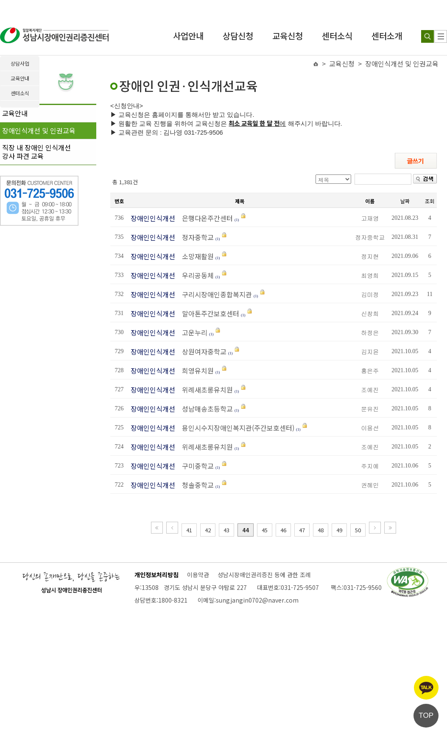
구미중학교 (195, 466)
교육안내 (15, 113)
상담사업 (20, 63)
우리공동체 (195, 275)
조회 (429, 201)
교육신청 (287, 36)
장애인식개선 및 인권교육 (38, 130)
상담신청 (238, 36)
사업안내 (188, 36)
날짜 (405, 201)
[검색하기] (427, 36)
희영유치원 (195, 370)
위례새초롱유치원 (205, 390)
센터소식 (337, 36)
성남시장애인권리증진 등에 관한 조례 (264, 574)
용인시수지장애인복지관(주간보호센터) (235, 428)
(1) (237, 220)
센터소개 (387, 36)
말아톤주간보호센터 (208, 313)
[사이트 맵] (440, 36)
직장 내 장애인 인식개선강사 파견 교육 (36, 151)
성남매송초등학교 (205, 409)
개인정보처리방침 (156, 574)
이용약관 (198, 574)
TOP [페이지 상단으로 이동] (426, 715)
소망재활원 (195, 256)
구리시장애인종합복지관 (214, 294)
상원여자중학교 (201, 351)
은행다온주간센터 (205, 218)
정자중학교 (195, 237)
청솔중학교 (195, 485)
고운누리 (192, 332)
